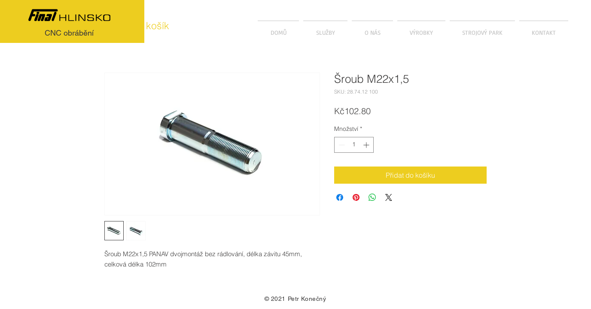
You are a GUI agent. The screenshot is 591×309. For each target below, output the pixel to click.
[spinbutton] (354, 144)
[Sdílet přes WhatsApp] (372, 197)
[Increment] (367, 144)
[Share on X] (389, 197)
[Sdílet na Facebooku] (340, 197)
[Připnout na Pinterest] (356, 197)
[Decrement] (340, 144)
